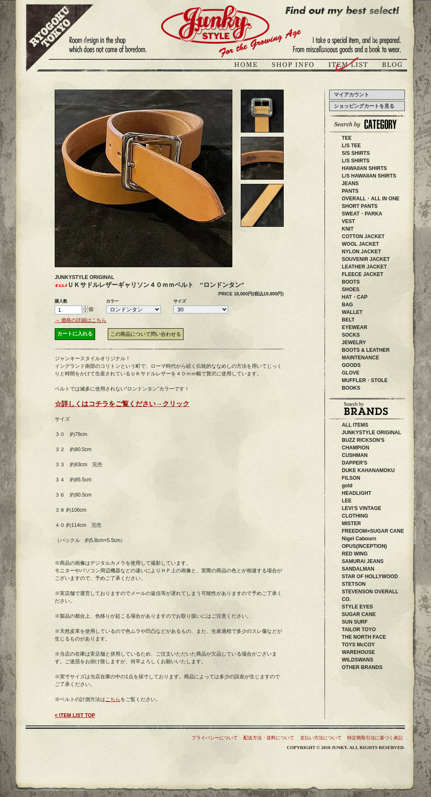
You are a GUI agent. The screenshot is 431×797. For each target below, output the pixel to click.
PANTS (350, 191)
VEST (348, 221)
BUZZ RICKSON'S (376, 440)
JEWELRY (354, 342)
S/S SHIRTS (356, 153)
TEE (346, 138)
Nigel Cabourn (359, 539)
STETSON (369, 584)
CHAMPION (360, 448)
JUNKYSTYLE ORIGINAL (381, 433)
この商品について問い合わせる (145, 334)
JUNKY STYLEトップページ (247, 66)
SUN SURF (365, 622)
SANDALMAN (363, 569)
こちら (112, 699)
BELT (348, 320)
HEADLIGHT (369, 493)
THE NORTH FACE (371, 637)
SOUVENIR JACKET (366, 259)
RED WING (370, 554)
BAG (347, 305)
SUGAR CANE (359, 614)
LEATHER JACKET (364, 267)
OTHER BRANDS (362, 667)
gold (347, 486)
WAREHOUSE (376, 652)
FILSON (366, 478)
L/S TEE (351, 146)
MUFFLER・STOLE (365, 380)
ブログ (391, 66)
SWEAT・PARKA (362, 214)
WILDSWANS (370, 660)
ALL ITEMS (355, 425)
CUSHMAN (365, 455)
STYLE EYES (370, 607)
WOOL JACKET (360, 244)
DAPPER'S (367, 463)
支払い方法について (321, 737)
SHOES (350, 289)
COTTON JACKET (363, 236)
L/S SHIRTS (356, 161)
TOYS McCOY (368, 645)
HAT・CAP (354, 297)
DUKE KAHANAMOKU (381, 470)
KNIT (348, 229)
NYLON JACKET (361, 252)
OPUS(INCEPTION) (369, 546)
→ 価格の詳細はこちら (80, 320)
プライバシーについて (215, 737)
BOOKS (351, 388)
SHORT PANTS (360, 206)
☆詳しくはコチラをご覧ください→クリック (122, 403)
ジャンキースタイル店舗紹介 (294, 66)
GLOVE (350, 373)
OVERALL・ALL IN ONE (370, 199)
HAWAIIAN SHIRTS (364, 168)
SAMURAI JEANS (373, 561)
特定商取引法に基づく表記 (375, 737)
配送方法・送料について (268, 737)
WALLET (352, 312)
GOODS (351, 365)
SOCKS (351, 335)
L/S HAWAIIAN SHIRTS (369, 176)
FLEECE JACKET (362, 274)
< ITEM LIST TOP (75, 715)
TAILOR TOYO (369, 629)
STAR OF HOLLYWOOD (385, 576)
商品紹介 (349, 66)
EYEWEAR (354, 327)
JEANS (350, 183)
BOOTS (351, 282)
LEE (359, 501)
